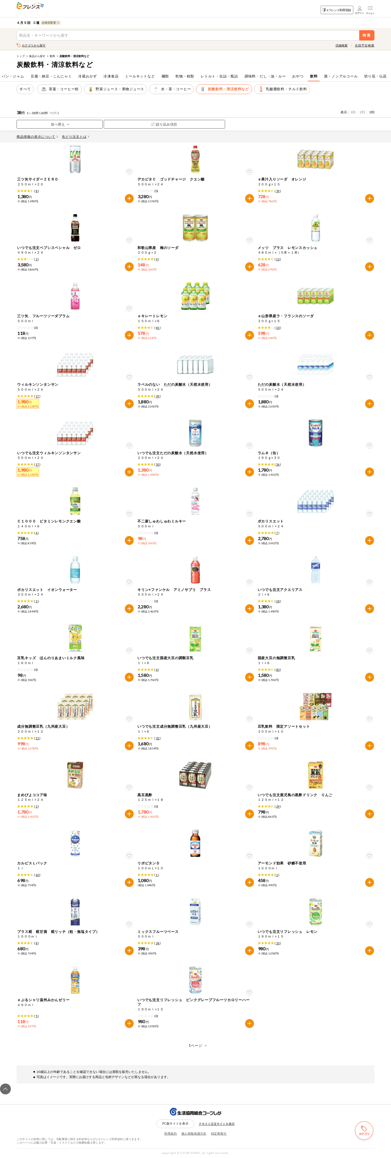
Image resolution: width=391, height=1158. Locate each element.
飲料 (52, 56)
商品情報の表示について (37, 137)
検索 (366, 35)
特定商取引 (219, 1133)
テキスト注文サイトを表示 (217, 1123)
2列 (362, 112)
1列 (352, 112)
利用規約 (170, 1133)
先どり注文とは (75, 137)
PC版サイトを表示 (175, 1123)
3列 (371, 112)
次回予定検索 (364, 45)
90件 (53, 113)
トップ (21, 56)
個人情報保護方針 (194, 1133)
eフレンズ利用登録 (337, 10)
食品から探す (37, 56)
